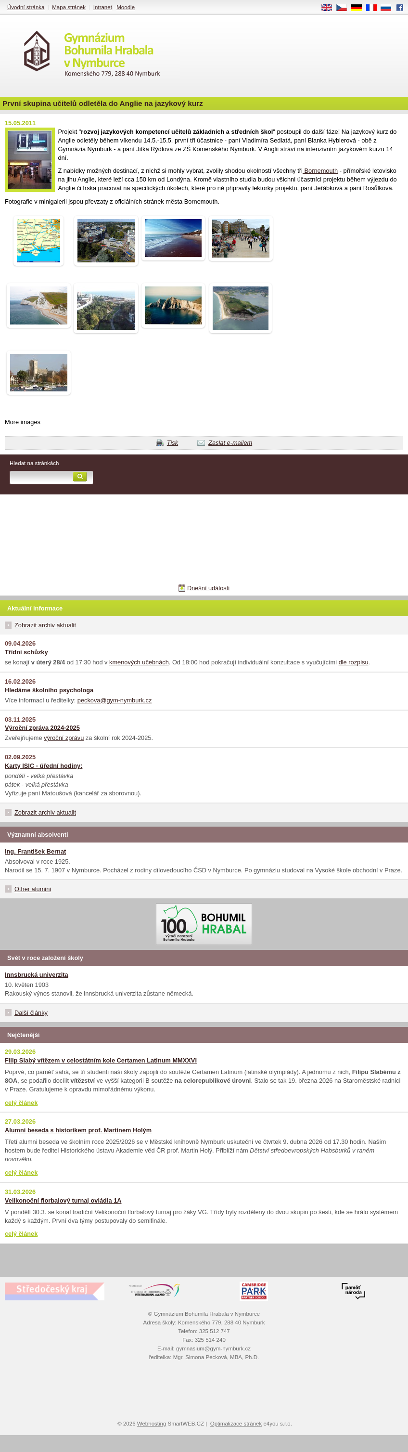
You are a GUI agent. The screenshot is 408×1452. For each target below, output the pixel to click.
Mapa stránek (69, 7)
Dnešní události (208, 588)
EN (330, 8)
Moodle (125, 7)
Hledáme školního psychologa (49, 690)
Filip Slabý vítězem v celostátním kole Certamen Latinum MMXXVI (101, 1060)
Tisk (172, 442)
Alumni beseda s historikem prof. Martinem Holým (78, 1130)
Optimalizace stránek (236, 1423)
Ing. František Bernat (35, 851)
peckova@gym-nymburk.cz (114, 700)
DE (360, 8)
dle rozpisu (354, 662)
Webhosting (151, 1423)
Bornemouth (320, 170)
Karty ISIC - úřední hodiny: (43, 765)
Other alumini (32, 889)
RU (389, 8)
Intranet (102, 7)
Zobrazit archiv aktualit (45, 625)
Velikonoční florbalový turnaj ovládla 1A (63, 1200)
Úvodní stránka (25, 7)
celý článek (21, 1102)
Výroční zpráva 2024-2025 (42, 727)
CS (345, 8)
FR (374, 8)
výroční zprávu (64, 737)
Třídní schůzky (26, 652)
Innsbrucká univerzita (36, 974)
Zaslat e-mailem (230, 442)
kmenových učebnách (139, 662)
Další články (31, 1012)
